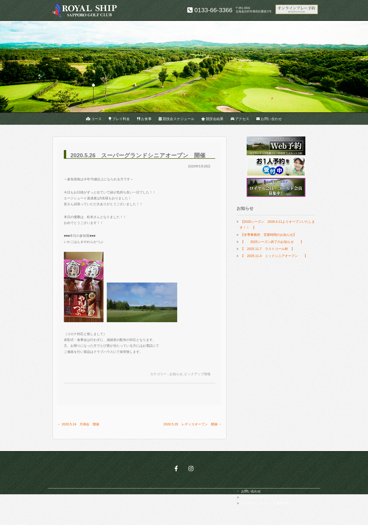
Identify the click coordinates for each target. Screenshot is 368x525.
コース (94, 119)
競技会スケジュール (176, 119)
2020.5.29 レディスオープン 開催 (192, 424)
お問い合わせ (269, 119)
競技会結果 (212, 119)
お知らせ (176, 374)
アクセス (240, 119)
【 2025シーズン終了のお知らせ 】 (272, 242)
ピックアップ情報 (197, 374)
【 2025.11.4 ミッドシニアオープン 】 (274, 256)
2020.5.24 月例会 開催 (78, 424)
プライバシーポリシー (256, 497)
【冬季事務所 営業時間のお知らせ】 (268, 235)
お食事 (144, 119)
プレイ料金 (119, 119)
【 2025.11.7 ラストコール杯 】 (268, 249)
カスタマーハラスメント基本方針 (264, 503)
